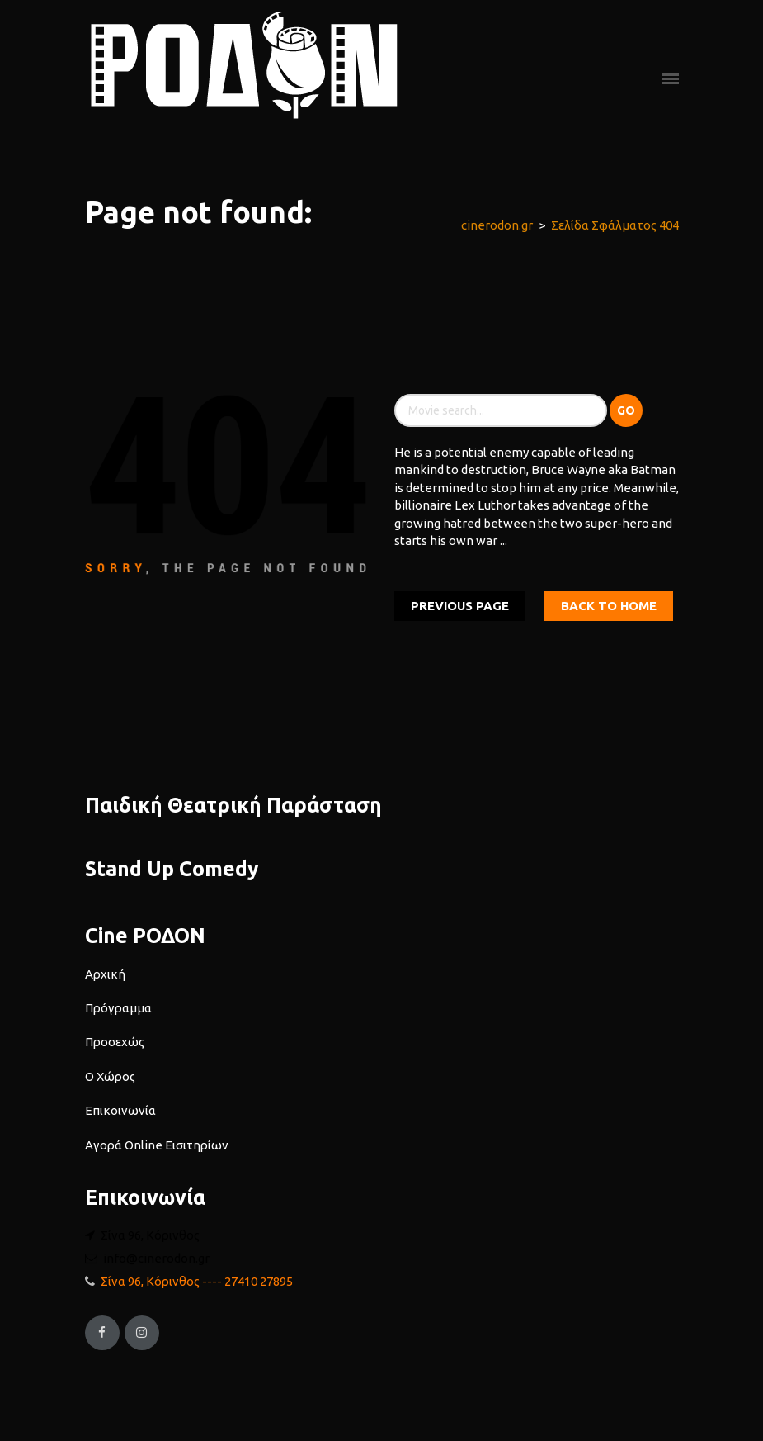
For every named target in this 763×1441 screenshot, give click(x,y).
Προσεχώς (114, 1042)
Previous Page (460, 606)
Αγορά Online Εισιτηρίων (156, 1145)
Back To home (609, 606)
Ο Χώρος (110, 1076)
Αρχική (105, 974)
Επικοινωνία (120, 1110)
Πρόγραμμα (118, 1008)
